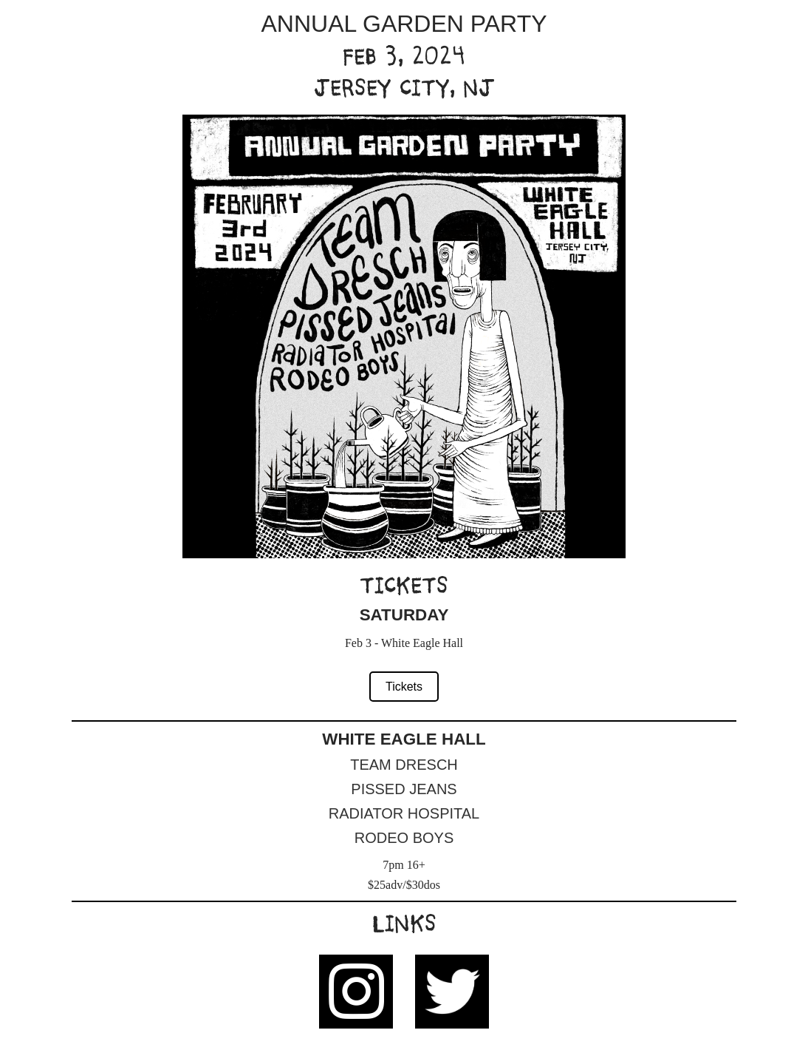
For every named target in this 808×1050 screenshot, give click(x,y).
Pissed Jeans (403, 789)
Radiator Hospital (404, 813)
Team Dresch (404, 764)
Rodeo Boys (404, 838)
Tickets (404, 686)
